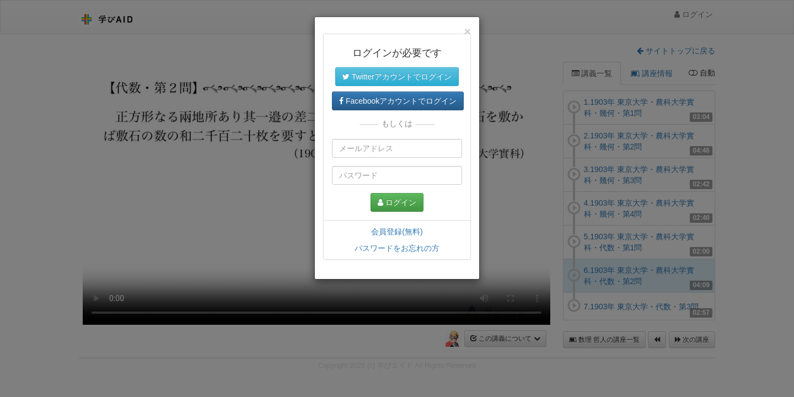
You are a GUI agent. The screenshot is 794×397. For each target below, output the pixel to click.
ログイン (397, 202)
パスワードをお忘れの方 (397, 248)
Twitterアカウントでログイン (397, 76)
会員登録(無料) (396, 231)
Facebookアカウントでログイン (398, 100)
